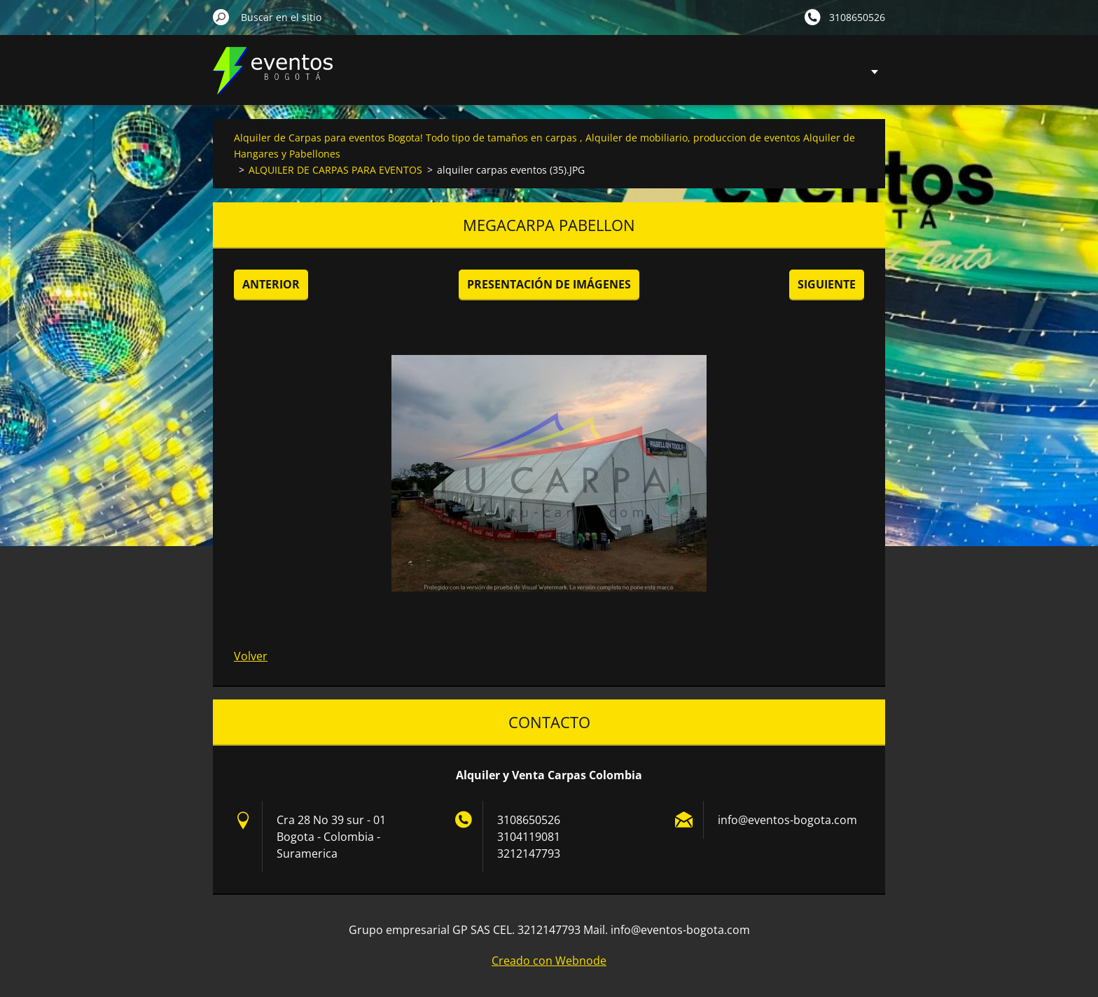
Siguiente (827, 284)
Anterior (271, 284)
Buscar (221, 16)
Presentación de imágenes (549, 284)
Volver (250, 656)
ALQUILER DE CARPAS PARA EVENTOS (335, 169)
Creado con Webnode (549, 960)
